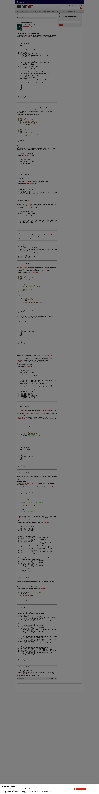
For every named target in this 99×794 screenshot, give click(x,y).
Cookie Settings (70, 791)
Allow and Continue (80, 791)
